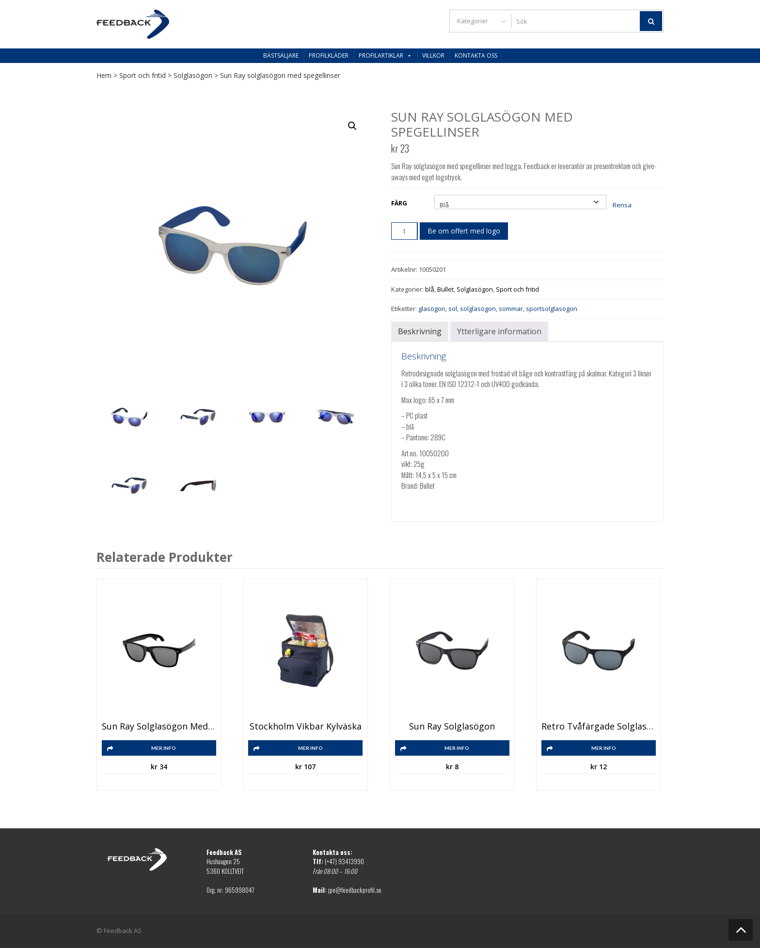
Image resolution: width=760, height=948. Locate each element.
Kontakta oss (476, 55)
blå (429, 289)
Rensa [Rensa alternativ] (622, 205)
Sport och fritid (142, 75)
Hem (103, 75)
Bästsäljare (281, 55)
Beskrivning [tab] (420, 331)
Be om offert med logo (464, 230)
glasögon (431, 308)
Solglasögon (193, 75)
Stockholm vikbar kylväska (306, 726)
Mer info (163, 748)
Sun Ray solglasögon (452, 726)
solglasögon (478, 308)
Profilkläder (328, 55)
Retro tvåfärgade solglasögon (598, 726)
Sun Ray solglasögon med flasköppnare (159, 726)
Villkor (433, 55)
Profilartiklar (385, 55)
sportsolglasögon (551, 308)
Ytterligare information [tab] (499, 331)
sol (452, 308)
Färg (399, 203)
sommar (511, 308)
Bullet (445, 289)
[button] (352, 126)
